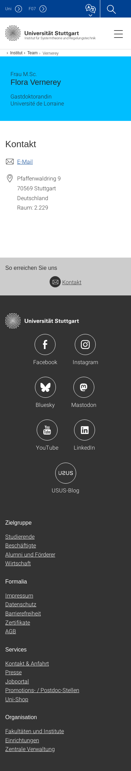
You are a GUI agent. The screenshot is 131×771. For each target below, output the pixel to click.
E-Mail (25, 161)
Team (32, 52)
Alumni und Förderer (30, 554)
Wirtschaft (18, 563)
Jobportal (17, 681)
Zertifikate (17, 622)
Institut (16, 52)
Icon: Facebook (45, 344)
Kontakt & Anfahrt (27, 663)
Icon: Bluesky (45, 387)
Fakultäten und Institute (34, 731)
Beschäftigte (20, 545)
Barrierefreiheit (23, 613)
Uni (8, 8)
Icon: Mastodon (83, 387)
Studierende (20, 536)
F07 (32, 8)
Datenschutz (20, 604)
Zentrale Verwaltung (30, 748)
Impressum (19, 595)
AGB (10, 631)
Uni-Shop (16, 699)
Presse (13, 672)
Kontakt (65, 282)
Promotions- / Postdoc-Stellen (42, 690)
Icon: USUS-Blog (65, 473)
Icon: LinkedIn (84, 430)
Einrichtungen (22, 740)
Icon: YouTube (47, 430)
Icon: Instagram (85, 344)
